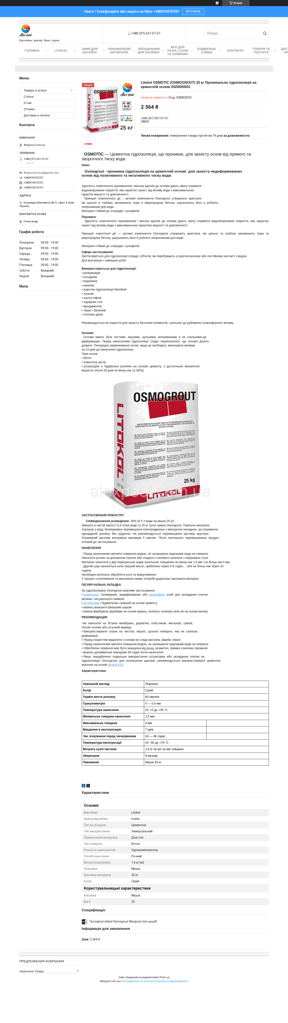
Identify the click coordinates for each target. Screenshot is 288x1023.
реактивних (157, 594)
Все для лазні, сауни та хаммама (177, 50)
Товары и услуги (35, 90)
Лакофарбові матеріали (119, 50)
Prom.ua (164, 977)
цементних (91, 594)
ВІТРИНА (193, 11)
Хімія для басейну (90, 50)
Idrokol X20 (115, 664)
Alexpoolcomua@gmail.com (41, 172)
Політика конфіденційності (171, 981)
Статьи (29, 96)
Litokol (61, 50)
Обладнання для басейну (149, 50)
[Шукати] (265, 33)
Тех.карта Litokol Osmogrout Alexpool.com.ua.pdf (123, 921)
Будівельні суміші (206, 50)
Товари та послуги (261, 50)
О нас (28, 103)
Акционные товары (31, 971)
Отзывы (29, 109)
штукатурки (91, 603)
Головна (32, 50)
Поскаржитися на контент (137, 981)
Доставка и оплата (37, 115)
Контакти (235, 50)
